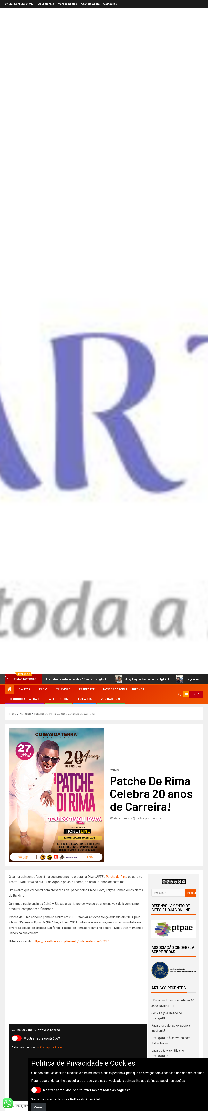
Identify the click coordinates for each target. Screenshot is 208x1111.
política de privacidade (49, 1047)
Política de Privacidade (86, 1099)
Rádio (43, 689)
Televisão (63, 689)
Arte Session (58, 699)
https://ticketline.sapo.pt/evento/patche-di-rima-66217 (71, 941)
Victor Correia (121, 818)
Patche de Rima (116, 876)
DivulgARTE (22, 1106)
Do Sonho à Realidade (24, 699)
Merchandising (67, 3)
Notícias (114, 770)
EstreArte (87, 689)
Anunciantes (46, 3)
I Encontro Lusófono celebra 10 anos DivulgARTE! (75, 679)
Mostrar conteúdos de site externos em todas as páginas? (80, 1090)
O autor (24, 689)
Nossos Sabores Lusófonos (123, 689)
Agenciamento (90, 3)
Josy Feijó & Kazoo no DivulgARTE (145, 679)
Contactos (110, 3)
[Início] (9, 689)
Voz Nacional (111, 699)
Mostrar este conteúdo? (36, 1038)
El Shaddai (84, 699)
